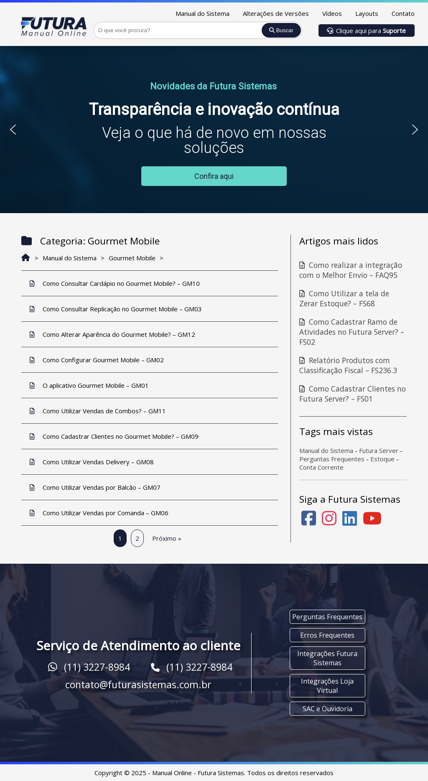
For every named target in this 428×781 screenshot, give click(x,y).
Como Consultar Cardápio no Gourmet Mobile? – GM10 (115, 283)
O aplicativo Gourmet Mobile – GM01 (89, 385)
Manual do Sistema (202, 13)
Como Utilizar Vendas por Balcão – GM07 (95, 487)
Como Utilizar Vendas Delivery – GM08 (92, 462)
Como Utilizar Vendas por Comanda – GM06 (99, 513)
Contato (403, 13)
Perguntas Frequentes (331, 459)
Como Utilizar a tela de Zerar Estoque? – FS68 (344, 298)
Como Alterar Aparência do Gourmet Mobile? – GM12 (112, 334)
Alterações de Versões (276, 13)
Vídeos (332, 13)
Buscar (281, 30)
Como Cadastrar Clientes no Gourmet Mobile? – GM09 (114, 436)
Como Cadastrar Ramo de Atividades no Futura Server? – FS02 (351, 332)
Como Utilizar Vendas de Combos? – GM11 (98, 411)
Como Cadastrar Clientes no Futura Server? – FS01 (352, 394)
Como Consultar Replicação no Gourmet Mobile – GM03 (116, 309)
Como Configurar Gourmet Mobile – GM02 (97, 360)
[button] (13, 129)
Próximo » (166, 538)
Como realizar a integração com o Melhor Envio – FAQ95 (350, 270)
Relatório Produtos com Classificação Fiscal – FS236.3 (348, 365)
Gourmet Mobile (132, 258)
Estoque (382, 459)
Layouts (366, 13)
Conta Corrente (321, 467)
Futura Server (378, 450)
